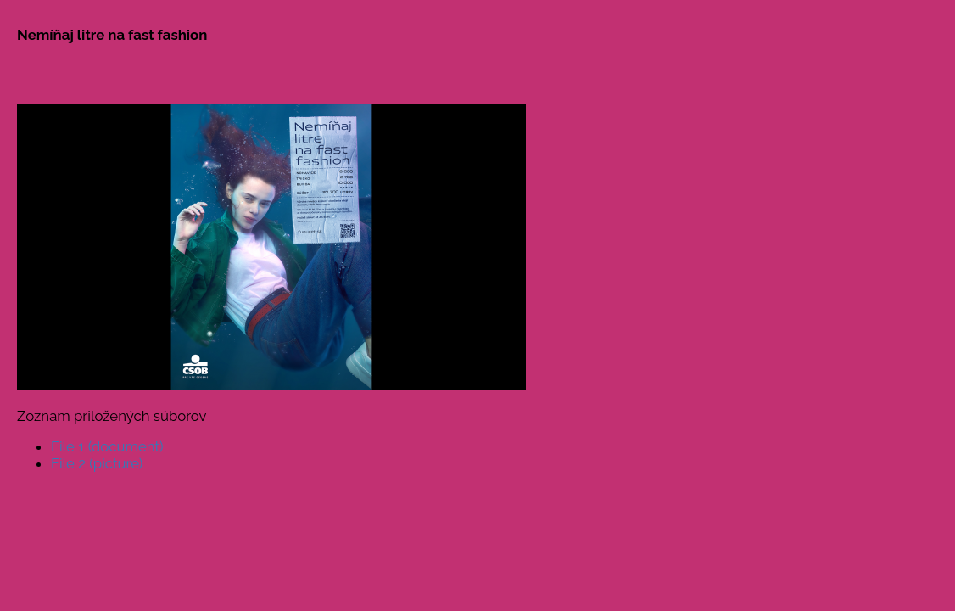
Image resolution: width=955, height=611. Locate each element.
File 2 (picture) (96, 463)
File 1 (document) (107, 446)
